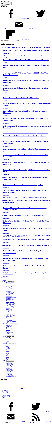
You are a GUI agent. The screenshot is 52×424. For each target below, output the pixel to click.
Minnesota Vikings (10, 306)
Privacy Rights (6, 395)
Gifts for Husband (10, 369)
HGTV (7, 331)
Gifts (4, 360)
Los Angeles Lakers (10, 303)
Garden (7, 353)
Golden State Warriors (11, 297)
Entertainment (6, 323)
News (4, 336)
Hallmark (8, 330)
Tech (7, 352)
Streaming (8, 334)
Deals (7, 345)
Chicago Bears (9, 287)
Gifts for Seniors (9, 364)
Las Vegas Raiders (10, 302)
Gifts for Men (9, 363)
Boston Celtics (9, 283)
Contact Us (5, 391)
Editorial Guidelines (7, 392)
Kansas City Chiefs (10, 300)
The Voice (8, 333)
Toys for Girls (9, 374)
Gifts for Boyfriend (10, 371)
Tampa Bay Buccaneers (11, 321)
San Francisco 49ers (10, 319)
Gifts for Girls (9, 366)
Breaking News (9, 337)
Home (4, 280)
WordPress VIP (31, 422)
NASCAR (8, 308)
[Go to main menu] (5, 1)
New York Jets (9, 311)
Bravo (7, 327)
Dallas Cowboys (9, 291)
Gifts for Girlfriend (10, 370)
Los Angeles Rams (10, 304)
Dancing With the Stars (11, 328)
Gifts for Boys (9, 365)
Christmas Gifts (9, 375)
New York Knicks (10, 312)
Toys (7, 349)
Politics (7, 341)
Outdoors (8, 348)
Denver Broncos (9, 293)
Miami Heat (8, 305)
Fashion (7, 355)
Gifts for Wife (9, 368)
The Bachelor (9, 326)
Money (7, 342)
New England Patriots (10, 309)
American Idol (9, 325)
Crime (7, 339)
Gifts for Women (9, 362)
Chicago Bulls (9, 288)
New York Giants (9, 310)
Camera (7, 357)
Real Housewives (10, 332)
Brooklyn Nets (9, 285)
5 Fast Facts (8, 338)
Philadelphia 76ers (10, 314)
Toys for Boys (9, 373)
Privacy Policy (6, 394)
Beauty (7, 346)
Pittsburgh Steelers (10, 317)
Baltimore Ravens (10, 282)
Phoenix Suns (9, 316)
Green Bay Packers (10, 298)
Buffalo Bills (9, 286)
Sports (4, 281)
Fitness (7, 347)
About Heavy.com (7, 390)
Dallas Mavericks (10, 292)
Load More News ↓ (5, 276)
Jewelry (7, 358)
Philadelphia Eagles (10, 315)
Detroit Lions (9, 294)
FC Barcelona (9, 296)
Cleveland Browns (10, 290)
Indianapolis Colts (10, 299)
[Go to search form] (6, 3)
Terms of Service (7, 396)
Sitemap (5, 397)
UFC (7, 322)
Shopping (5, 343)
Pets (7, 359)
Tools (7, 354)
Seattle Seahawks (10, 320)
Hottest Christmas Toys (11, 376)
